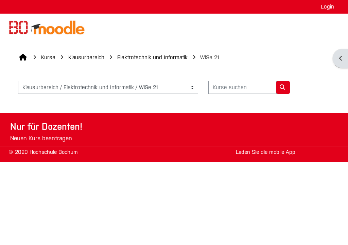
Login (327, 6)
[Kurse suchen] (242, 87)
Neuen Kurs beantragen (41, 138)
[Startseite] (45, 27)
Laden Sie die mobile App (265, 152)
